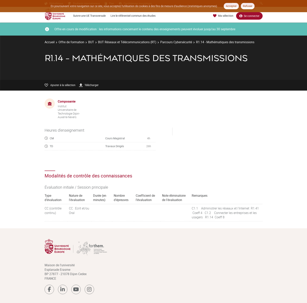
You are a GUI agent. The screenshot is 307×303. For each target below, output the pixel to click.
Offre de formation (71, 42)
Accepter (231, 6)
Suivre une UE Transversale (89, 15)
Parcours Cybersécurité (176, 42)
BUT (91, 42)
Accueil (50, 42)
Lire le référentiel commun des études (133, 15)
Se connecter (249, 16)
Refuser (247, 6)
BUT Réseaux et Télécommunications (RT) (127, 42)
